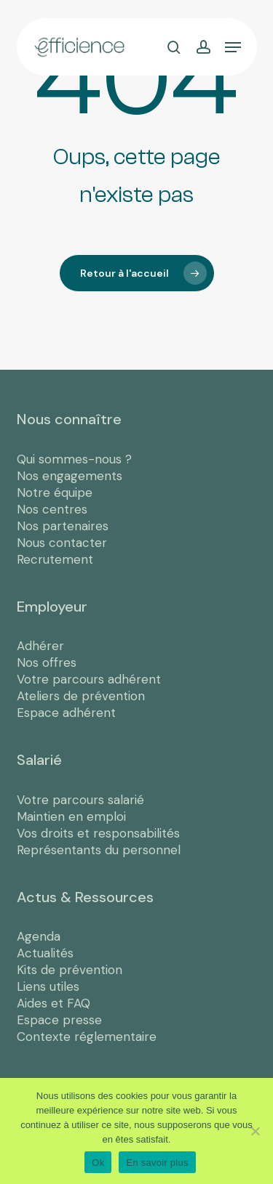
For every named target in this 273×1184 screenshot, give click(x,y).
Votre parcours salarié (80, 800)
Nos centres (52, 509)
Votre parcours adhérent (89, 679)
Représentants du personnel (99, 850)
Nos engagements (69, 476)
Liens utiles (48, 986)
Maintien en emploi (71, 816)
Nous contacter (62, 543)
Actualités (45, 953)
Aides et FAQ (53, 1003)
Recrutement (55, 559)
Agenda (38, 936)
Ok (98, 1162)
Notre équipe (54, 492)
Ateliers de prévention (81, 696)
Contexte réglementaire (87, 1037)
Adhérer (40, 646)
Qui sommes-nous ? (74, 459)
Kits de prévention (69, 970)
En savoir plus (157, 1162)
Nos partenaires (62, 526)
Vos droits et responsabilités (98, 833)
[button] (233, 47)
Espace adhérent (66, 713)
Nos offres (46, 662)
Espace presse (59, 1020)
